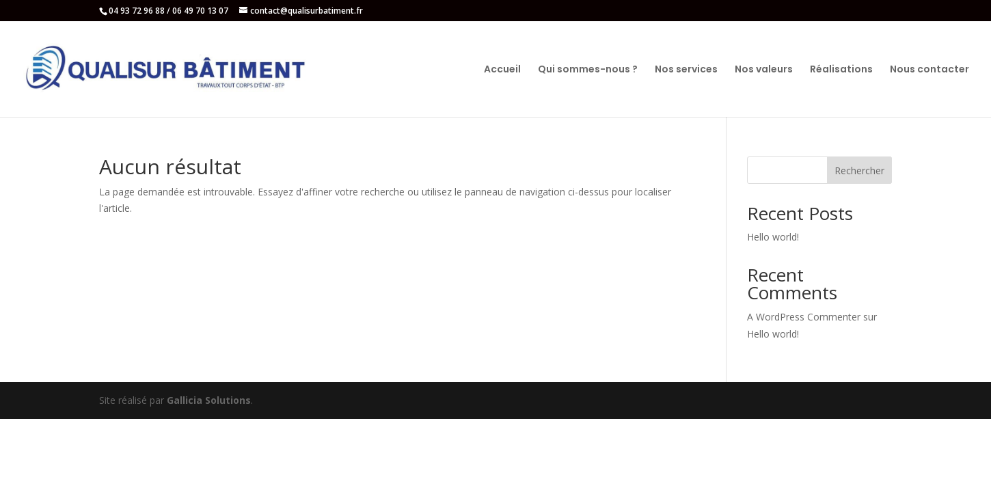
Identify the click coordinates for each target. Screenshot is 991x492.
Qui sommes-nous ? (588, 70)
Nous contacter (929, 70)
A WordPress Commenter (803, 316)
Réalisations (841, 70)
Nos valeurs (764, 70)
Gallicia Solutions (209, 400)
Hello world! (773, 236)
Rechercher (859, 170)
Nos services (686, 70)
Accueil (502, 70)
